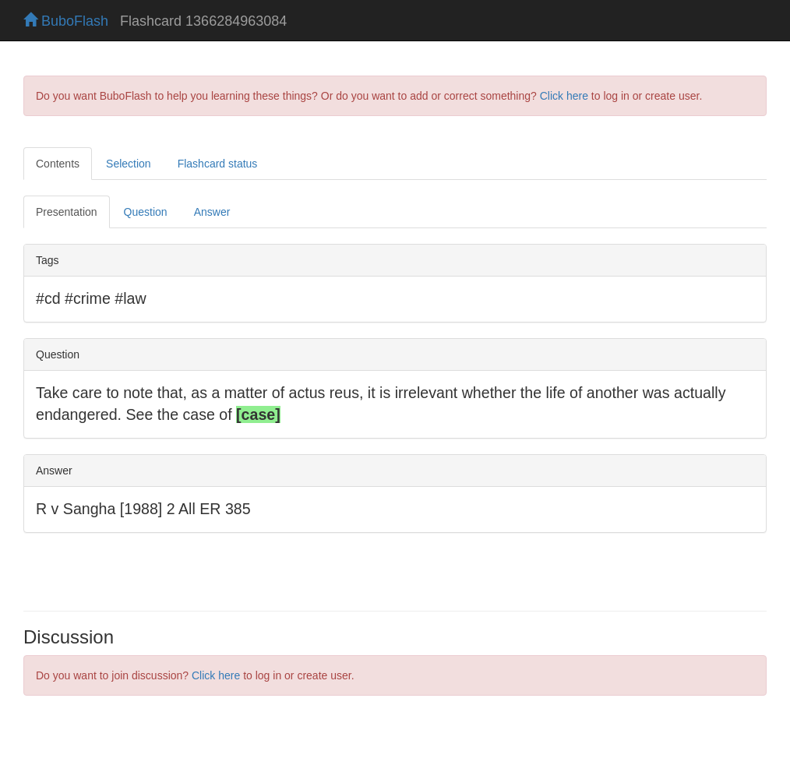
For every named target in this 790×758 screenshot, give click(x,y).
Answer (212, 212)
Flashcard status (218, 163)
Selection (128, 163)
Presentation (66, 212)
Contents (57, 163)
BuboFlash (65, 21)
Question (146, 212)
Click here (564, 96)
